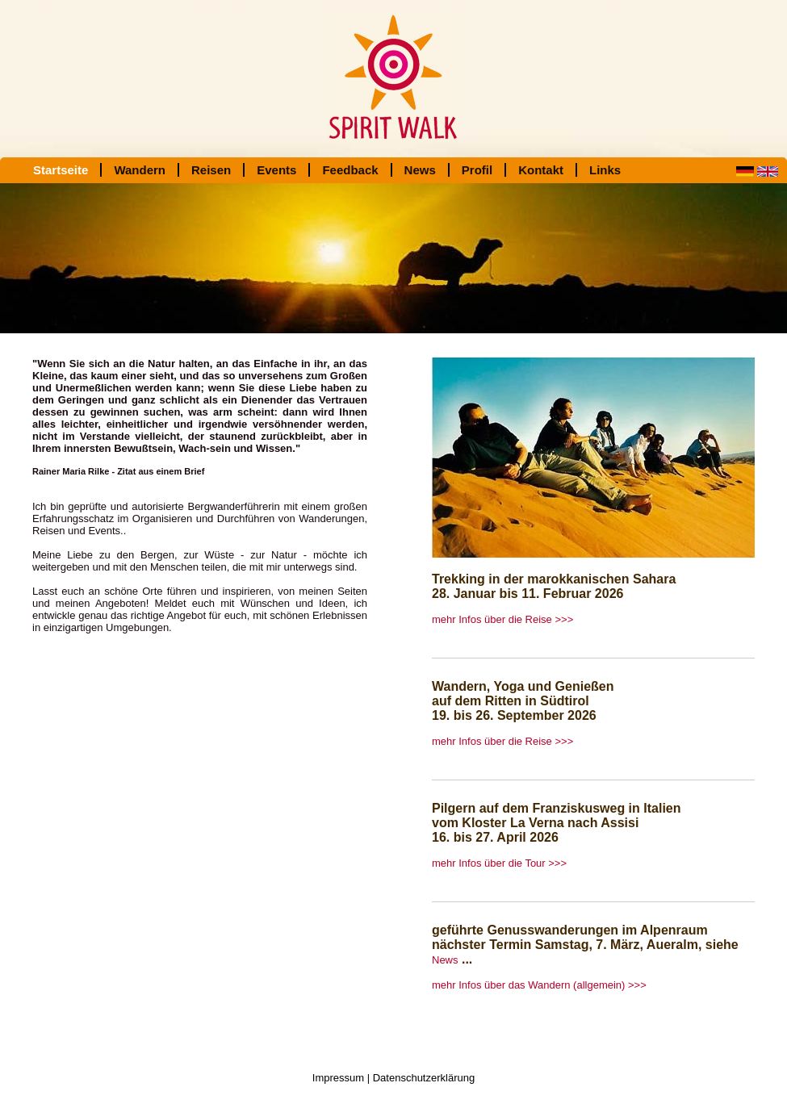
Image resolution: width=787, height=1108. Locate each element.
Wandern (139, 170)
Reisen (211, 170)
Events (276, 170)
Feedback (350, 170)
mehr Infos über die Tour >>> (499, 863)
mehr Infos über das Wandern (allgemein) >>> (539, 985)
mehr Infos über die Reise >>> (502, 619)
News (420, 170)
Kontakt (540, 170)
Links (605, 170)
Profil (477, 170)
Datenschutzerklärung (424, 1078)
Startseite (60, 170)
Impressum (338, 1078)
